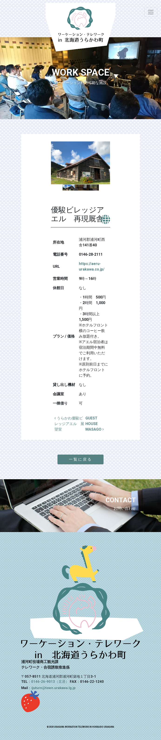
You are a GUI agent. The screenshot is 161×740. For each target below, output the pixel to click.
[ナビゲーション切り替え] (150, 12)
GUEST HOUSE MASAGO (94, 424)
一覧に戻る (80, 459)
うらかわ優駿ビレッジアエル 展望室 (69, 424)
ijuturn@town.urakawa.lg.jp (53, 688)
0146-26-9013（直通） (50, 682)
